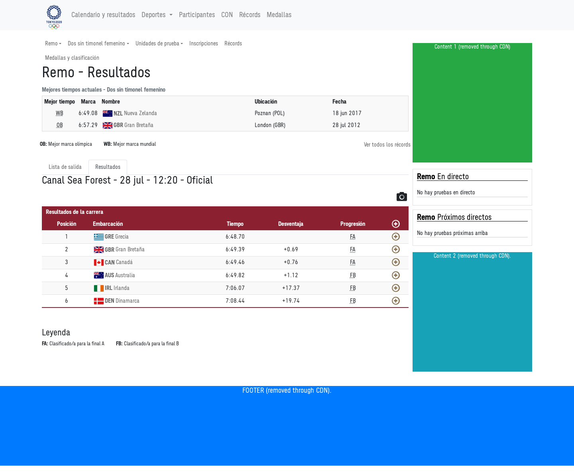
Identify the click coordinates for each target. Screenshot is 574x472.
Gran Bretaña (138, 125)
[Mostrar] (396, 237)
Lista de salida (65, 167)
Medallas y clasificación (72, 58)
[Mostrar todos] (396, 224)
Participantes (197, 15)
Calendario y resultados (103, 15)
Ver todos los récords (387, 144)
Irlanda (122, 288)
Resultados (107, 167)
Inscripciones (203, 43)
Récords (249, 15)
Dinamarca (128, 301)
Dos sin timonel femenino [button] (96, 43)
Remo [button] (51, 43)
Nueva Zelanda (140, 113)
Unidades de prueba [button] (157, 43)
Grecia (122, 236)
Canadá (124, 262)
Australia (125, 275)
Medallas (279, 15)
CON (227, 15)
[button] (402, 196)
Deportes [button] (154, 15)
